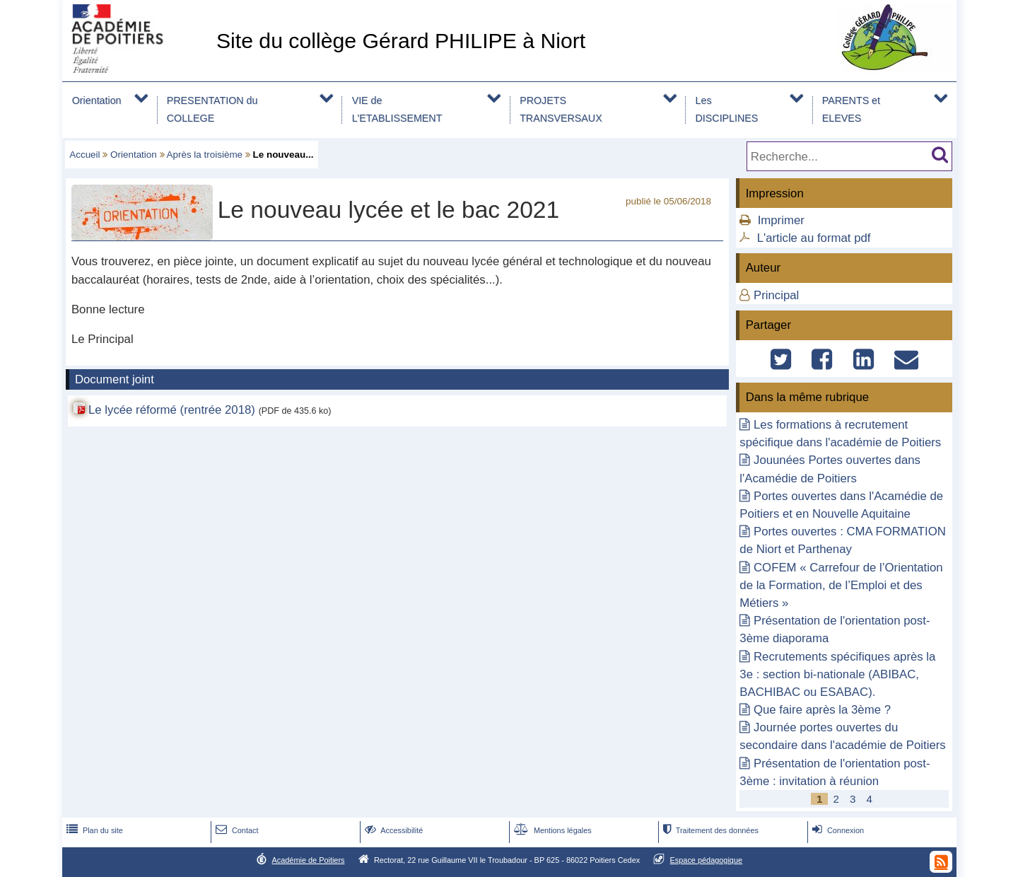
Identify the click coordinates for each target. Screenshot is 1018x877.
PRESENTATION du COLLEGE (212, 109)
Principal (776, 295)
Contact (236, 830)
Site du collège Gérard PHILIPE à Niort (400, 40)
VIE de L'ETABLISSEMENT (397, 109)
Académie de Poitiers (307, 860)
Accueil (84, 154)
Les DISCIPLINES (727, 109)
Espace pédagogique (706, 860)
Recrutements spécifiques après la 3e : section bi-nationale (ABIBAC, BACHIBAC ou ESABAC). (837, 674)
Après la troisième (205, 154)
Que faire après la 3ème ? (822, 709)
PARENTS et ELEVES (851, 109)
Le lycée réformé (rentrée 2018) (171, 410)
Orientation (97, 100)
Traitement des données (709, 830)
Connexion (836, 830)
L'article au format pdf (814, 238)
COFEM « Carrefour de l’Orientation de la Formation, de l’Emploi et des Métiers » (840, 585)
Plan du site (93, 830)
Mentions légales (551, 830)
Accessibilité (392, 830)
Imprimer (781, 220)
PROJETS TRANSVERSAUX (561, 109)
